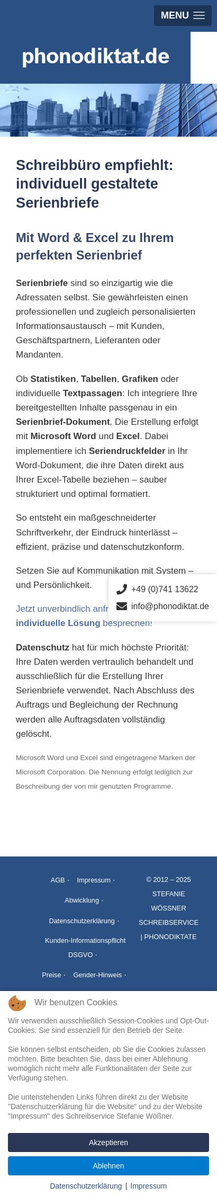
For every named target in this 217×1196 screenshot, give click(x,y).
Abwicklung (82, 900)
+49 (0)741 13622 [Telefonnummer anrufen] (157, 589)
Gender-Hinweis (97, 975)
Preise (51, 975)
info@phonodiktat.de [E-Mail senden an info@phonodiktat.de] (162, 606)
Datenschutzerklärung (81, 921)
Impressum (94, 880)
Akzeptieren (108, 1142)
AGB (58, 880)
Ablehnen (108, 1166)
